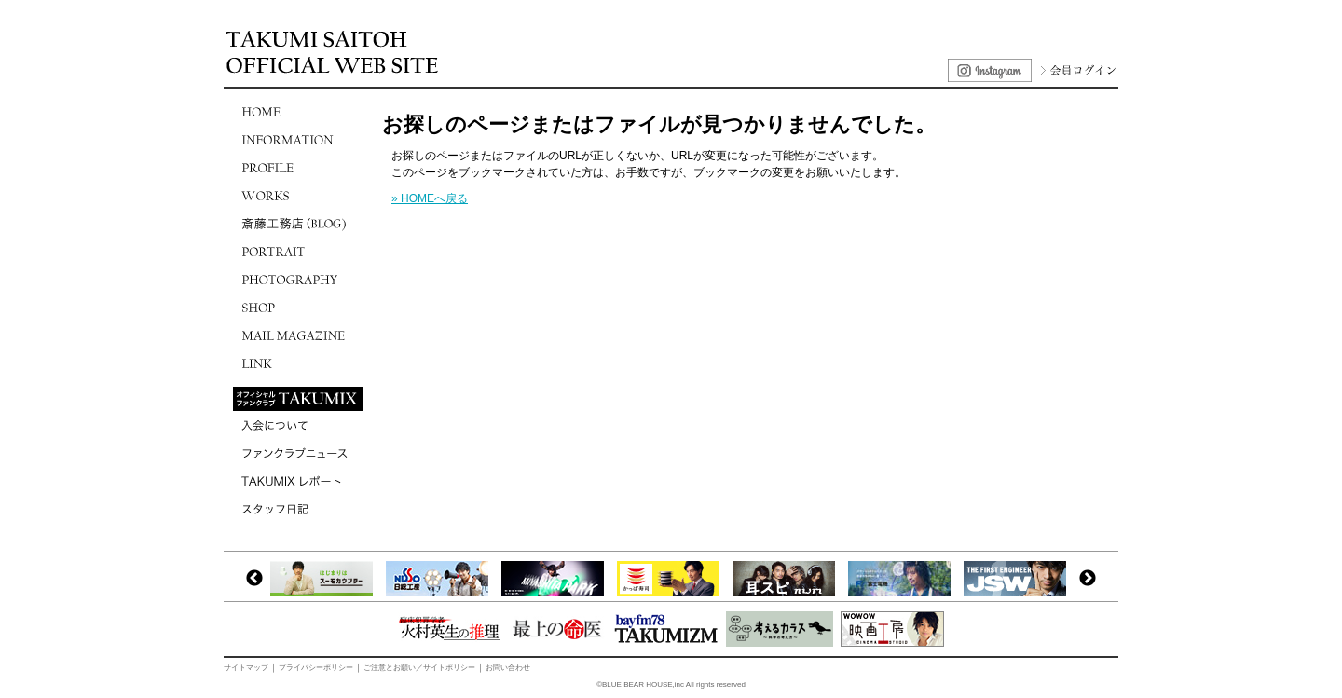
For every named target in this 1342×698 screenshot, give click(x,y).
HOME (298, 112)
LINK (298, 363)
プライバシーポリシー (316, 668)
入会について (298, 425)
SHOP (298, 308)
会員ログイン (1076, 70)
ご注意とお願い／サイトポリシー (419, 668)
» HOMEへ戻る (429, 198)
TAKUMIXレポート (298, 481)
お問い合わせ (508, 668)
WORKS (298, 196)
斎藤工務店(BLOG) (298, 224)
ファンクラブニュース (298, 453)
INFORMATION (298, 140)
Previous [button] (254, 578)
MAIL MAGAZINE (298, 335)
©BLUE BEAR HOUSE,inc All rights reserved (671, 684)
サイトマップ (246, 668)
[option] (326, 578)
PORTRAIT (298, 252)
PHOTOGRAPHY (298, 280)
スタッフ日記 (298, 509)
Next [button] (1087, 578)
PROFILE (298, 168)
